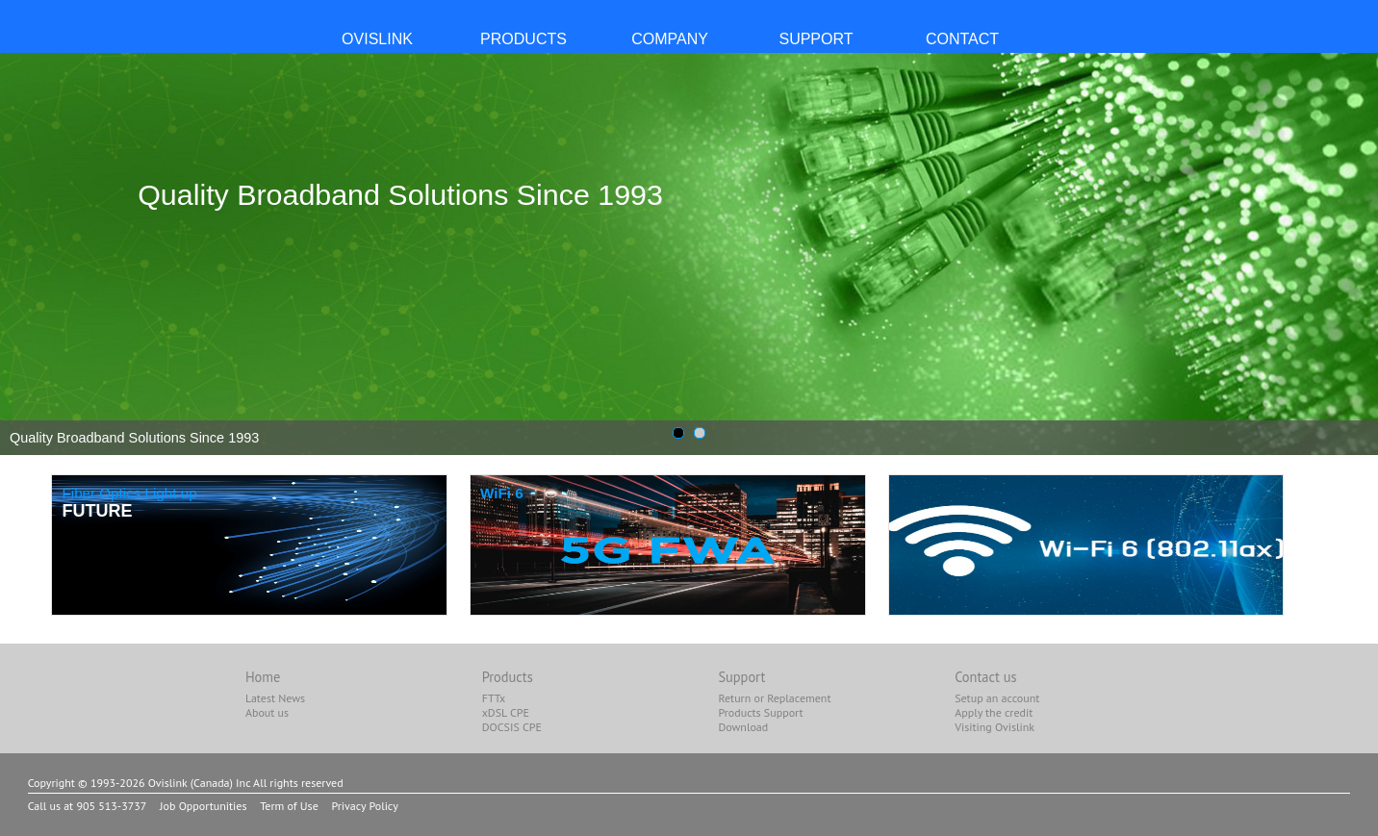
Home (262, 677)
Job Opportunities (203, 805)
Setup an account (997, 698)
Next (1353, 254)
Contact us (985, 677)
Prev (25, 254)
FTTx (493, 698)
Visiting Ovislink (994, 727)
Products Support (760, 712)
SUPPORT (815, 39)
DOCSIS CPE (512, 727)
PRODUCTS (523, 39)
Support (741, 677)
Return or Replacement (774, 698)
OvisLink (377, 39)
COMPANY (669, 39)
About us (267, 712)
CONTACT (962, 39)
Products (507, 677)
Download (743, 727)
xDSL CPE (505, 712)
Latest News (275, 698)
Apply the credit (994, 712)
